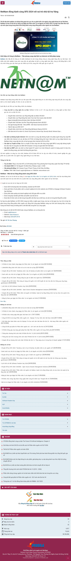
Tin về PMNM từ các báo (9, 423)
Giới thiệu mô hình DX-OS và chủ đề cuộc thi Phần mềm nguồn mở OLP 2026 (25, 445)
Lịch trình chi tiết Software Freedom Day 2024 (15, 286)
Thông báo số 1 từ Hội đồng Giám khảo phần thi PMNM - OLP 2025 (23, 481)
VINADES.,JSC (44, 557)
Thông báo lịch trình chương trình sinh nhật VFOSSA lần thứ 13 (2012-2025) (23, 336)
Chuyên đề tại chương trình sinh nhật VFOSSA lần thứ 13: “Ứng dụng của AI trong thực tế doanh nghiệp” (32, 340)
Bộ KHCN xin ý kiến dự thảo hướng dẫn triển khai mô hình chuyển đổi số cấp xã (26, 465)
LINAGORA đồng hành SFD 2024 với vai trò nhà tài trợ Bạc (19, 267)
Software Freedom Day (8, 400)
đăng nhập (29, 503)
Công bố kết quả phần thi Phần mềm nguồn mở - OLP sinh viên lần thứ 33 (23, 326)
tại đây (42, 505)
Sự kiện (4, 397)
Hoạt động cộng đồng (8, 426)
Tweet (21, 240)
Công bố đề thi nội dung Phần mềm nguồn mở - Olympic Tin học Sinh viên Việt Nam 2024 (28, 318)
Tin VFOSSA (5, 419)
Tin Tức (4, 393)
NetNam (2, 59)
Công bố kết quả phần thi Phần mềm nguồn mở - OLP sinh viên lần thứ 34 (24, 477)
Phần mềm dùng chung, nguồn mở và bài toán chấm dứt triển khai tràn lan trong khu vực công (30, 473)
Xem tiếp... (3, 301)
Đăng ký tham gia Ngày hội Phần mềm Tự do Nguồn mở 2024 (20, 298)
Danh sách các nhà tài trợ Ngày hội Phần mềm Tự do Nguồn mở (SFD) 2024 (24, 274)
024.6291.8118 (15, 216)
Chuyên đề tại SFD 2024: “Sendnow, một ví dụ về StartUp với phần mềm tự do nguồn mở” (27, 271)
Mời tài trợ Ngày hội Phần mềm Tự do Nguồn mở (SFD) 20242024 (20, 382)
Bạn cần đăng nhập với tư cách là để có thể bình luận (24, 252)
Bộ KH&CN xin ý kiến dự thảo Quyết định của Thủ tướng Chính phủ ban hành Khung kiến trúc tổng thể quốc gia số (35, 454)
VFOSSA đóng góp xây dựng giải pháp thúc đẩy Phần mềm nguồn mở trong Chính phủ (27, 330)
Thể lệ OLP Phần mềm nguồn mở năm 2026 (16, 449)
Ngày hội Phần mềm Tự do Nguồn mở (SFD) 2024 (42, 176)
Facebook (13, 240)
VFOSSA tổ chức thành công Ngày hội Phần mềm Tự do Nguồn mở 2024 (23, 264)
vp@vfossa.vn (12, 212)
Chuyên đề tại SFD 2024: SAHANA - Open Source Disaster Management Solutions (25, 289)
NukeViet (31, 557)
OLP (3, 404)
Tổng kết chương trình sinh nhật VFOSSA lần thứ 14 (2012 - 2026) (22, 469)
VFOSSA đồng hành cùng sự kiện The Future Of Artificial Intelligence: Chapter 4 (26, 441)
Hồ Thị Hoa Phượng (11, 220)
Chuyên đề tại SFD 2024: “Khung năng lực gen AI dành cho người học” (22, 277)
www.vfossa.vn (14, 214)
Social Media (5, 408)
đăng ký (23, 503)
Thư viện (4, 430)
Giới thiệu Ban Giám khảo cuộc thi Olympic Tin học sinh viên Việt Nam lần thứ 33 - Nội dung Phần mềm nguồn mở (35, 321)
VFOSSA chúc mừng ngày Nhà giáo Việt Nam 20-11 (16, 314)
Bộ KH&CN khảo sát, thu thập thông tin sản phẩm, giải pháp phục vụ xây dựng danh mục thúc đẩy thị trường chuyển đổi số (34, 460)
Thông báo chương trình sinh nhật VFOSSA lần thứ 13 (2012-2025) (21, 333)
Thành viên (67, 3)
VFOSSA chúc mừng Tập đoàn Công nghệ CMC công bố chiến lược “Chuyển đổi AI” (25, 378)
